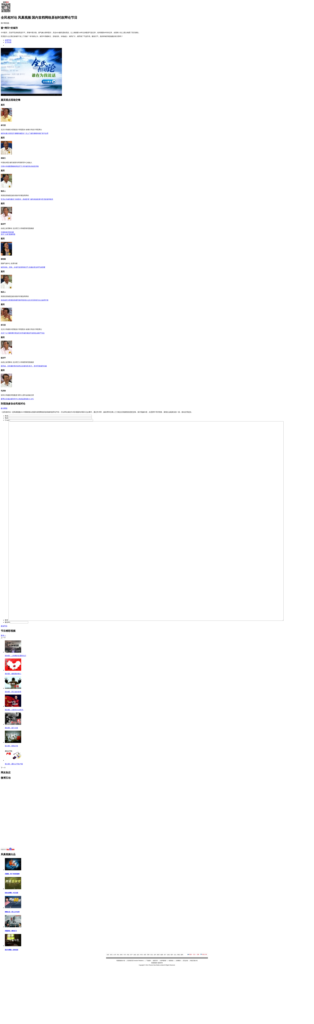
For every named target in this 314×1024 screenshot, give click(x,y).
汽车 (125, 996)
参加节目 (4, 668)
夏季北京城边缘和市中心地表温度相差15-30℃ (17, 399)
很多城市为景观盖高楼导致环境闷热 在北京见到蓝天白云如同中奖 (24, 300)
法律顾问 (178, 1002)
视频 (190, 996)
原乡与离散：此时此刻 (11, 991)
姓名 (6, 416)
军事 (148, 996)
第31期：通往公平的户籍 (14, 805)
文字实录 (8, 42)
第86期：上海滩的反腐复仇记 (15, 697)
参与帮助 (4, 408)
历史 (151, 996)
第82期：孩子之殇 (11, 769)
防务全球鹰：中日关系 (11, 934)
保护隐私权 (163, 1002)
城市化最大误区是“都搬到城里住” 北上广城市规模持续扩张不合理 (24, 133)
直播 (198, 996)
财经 (121, 996)
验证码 (7, 664)
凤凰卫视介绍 (194, 1002)
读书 (155, 996)
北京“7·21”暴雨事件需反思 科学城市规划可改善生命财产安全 (23, 333)
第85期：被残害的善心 (13, 715)
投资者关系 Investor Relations (135, 1002)
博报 (178, 996)
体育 (145, 996)
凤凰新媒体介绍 (120, 1002)
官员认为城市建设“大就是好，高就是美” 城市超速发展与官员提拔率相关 (27, 199)
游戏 (168, 996)
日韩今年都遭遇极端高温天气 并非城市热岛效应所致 (20, 166)
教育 (158, 996)
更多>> (3, 677)
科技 (128, 996)
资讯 (111, 996)
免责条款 (171, 1002)
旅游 (135, 996)
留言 (6, 422)
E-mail (7, 420)
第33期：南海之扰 (11, 787)
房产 (131, 996)
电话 (6, 418)
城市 (172, 996)
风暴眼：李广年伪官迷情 (12, 915)
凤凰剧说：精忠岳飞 (11, 972)
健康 (161, 996)
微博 (182, 996)
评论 (118, 996)
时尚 (141, 996)
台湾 (114, 996)
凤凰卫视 (204, 996)
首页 (108, 996)
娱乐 (138, 996)
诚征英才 (155, 1002)
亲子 (165, 996)
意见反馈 (185, 1002)
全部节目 (8, 40)
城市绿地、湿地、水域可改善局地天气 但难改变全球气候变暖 (23, 267)
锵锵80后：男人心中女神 (12, 953)
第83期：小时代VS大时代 (14, 751)
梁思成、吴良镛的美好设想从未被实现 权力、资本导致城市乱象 (24, 366)
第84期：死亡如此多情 (13, 733)
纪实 (194, 996)
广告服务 (148, 1002)
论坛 (175, 996)
